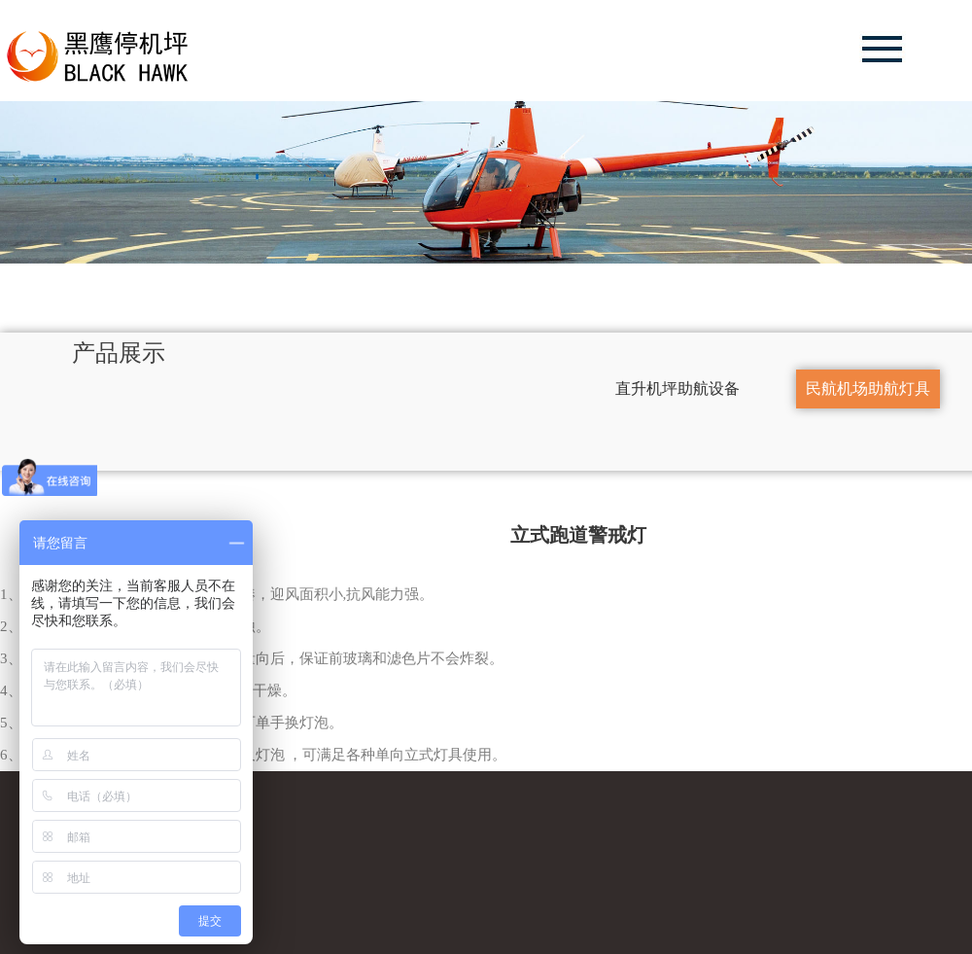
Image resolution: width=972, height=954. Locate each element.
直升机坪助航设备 (658, 387)
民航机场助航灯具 (848, 387)
